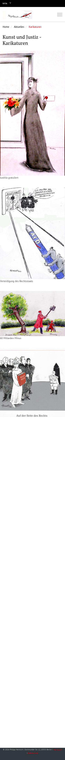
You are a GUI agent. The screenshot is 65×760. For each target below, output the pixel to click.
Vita (5, 3)
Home (6, 26)
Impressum (57, 749)
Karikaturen (35, 26)
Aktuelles (19, 26)
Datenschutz (33, 753)
